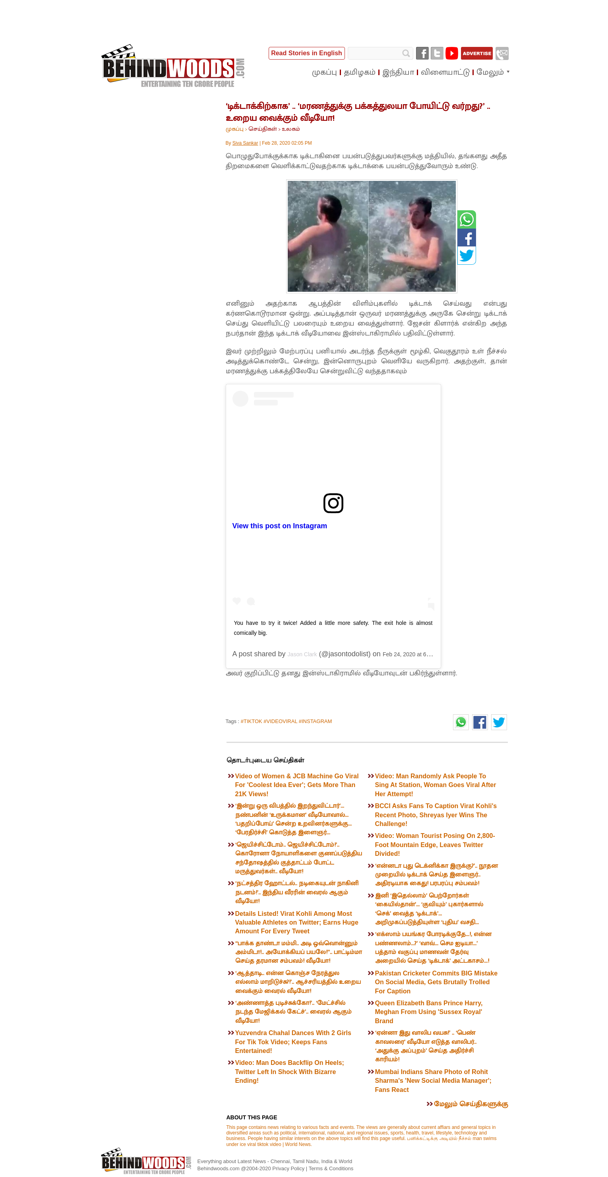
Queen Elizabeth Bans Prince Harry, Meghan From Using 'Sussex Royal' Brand (429, 1012)
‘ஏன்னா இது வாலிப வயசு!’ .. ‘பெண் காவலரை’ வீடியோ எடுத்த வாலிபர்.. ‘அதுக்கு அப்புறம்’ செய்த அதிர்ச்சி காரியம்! (425, 1046)
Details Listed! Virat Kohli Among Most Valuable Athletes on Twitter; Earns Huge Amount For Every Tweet (296, 922)
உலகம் (291, 129)
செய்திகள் (262, 129)
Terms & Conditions (331, 1168)
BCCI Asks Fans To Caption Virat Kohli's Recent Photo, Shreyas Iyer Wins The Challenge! (436, 815)
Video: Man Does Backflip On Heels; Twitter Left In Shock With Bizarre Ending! (289, 1071)
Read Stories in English (306, 53)
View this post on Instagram (279, 526)
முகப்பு (235, 129)
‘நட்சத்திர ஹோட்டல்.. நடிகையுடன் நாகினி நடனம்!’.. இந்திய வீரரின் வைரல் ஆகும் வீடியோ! (296, 892)
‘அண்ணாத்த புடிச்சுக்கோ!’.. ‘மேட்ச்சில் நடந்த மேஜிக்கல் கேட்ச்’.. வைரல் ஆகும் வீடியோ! (293, 1012)
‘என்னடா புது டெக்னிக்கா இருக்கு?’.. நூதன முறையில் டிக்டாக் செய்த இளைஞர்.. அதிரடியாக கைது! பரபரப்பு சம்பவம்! (436, 875)
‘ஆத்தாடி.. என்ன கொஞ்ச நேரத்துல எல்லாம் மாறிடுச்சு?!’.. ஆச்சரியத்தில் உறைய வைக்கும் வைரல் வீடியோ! (298, 982)
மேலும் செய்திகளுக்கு (471, 1104)
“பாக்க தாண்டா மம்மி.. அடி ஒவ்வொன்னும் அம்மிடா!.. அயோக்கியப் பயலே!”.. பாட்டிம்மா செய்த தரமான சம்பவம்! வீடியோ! (298, 952)
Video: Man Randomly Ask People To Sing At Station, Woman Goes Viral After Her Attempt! (435, 785)
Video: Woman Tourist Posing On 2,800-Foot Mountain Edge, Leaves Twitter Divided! (435, 844)
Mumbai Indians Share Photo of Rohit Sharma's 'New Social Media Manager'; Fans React (433, 1080)
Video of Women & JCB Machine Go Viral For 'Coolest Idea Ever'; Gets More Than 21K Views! (297, 785)
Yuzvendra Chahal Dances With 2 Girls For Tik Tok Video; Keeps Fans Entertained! (293, 1042)
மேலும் (490, 72)
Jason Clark (302, 654)
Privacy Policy (289, 1168)
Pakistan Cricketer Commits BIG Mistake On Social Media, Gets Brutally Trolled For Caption (436, 982)
